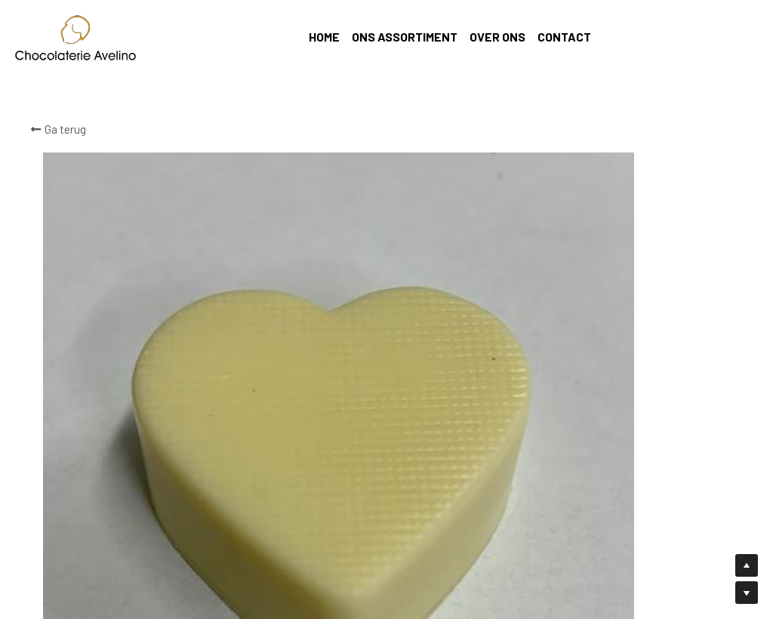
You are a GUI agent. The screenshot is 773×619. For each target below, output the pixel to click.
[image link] (75, 36)
